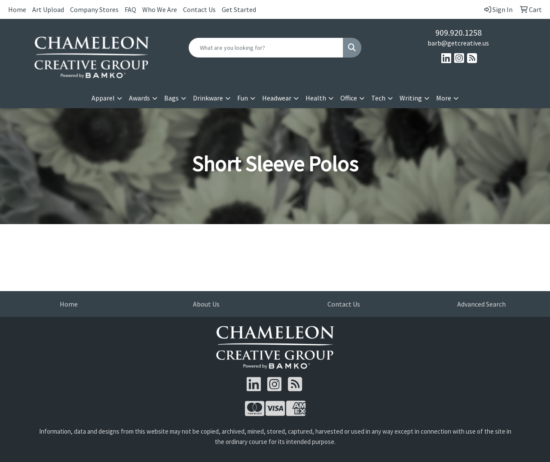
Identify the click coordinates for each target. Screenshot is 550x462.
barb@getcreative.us (458, 43)
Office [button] (348, 98)
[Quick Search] (266, 48)
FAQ (130, 9)
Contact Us (199, 9)
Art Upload (48, 9)
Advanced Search (481, 304)
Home (17, 9)
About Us (206, 304)
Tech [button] (378, 98)
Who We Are (159, 9)
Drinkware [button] (208, 98)
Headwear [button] (276, 98)
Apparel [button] (103, 98)
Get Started (239, 9)
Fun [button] (242, 98)
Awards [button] (139, 98)
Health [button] (316, 98)
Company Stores (94, 9)
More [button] (443, 98)
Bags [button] (171, 98)
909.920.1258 (458, 32)
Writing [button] (411, 98)
